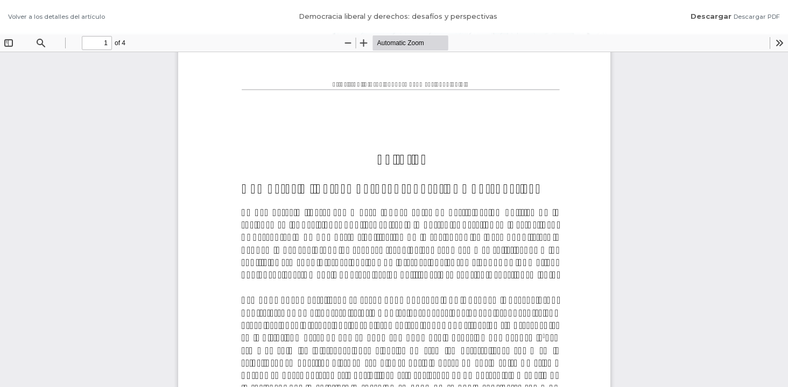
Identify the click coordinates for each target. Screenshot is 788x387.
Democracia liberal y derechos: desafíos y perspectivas (398, 16)
